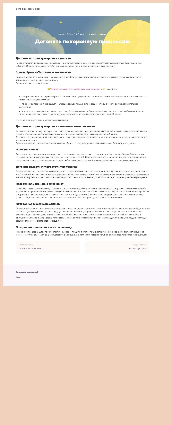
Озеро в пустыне (137, 248)
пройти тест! (112, 89)
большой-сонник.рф (28, 8)
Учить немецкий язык (30, 248)
